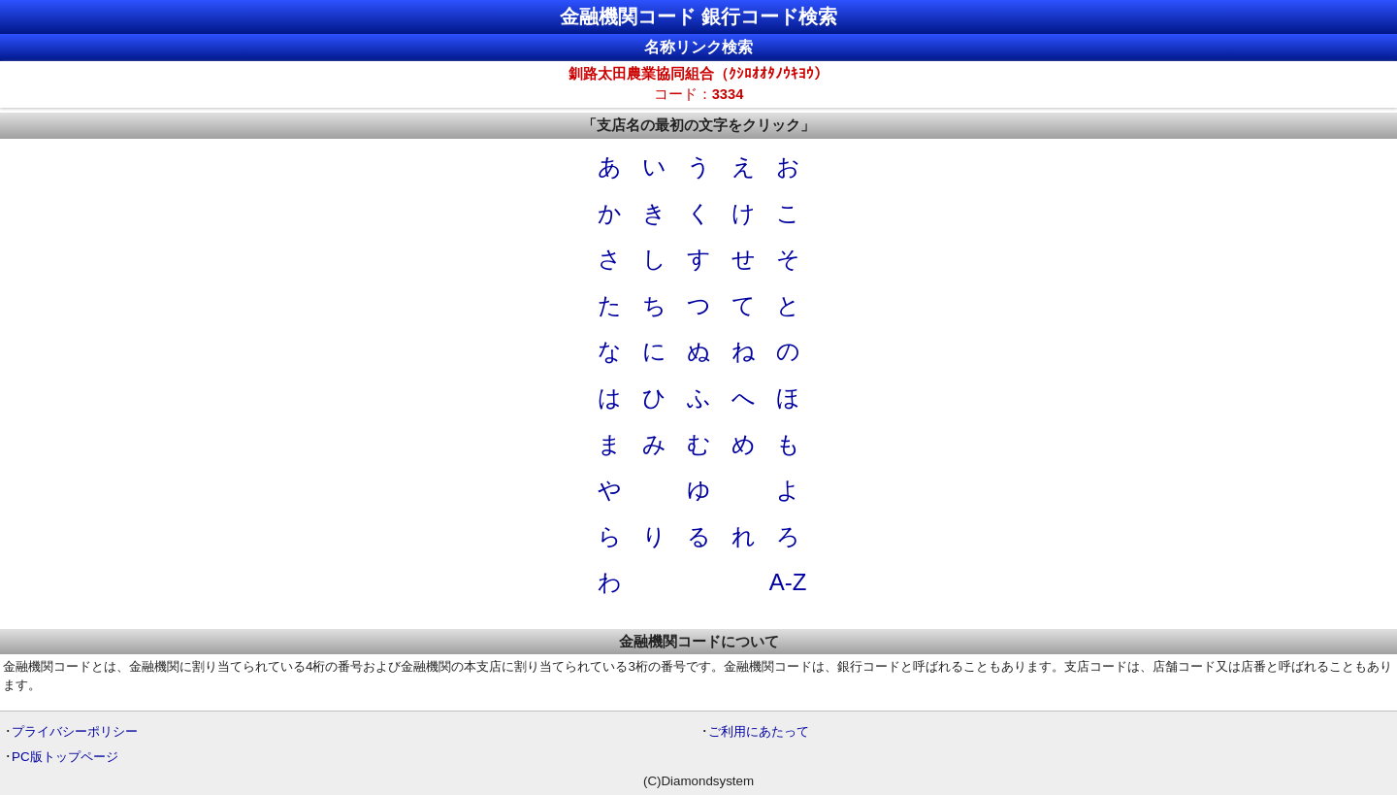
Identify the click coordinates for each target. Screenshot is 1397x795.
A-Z (788, 582)
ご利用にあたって (758, 731)
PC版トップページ (65, 756)
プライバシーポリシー (75, 731)
